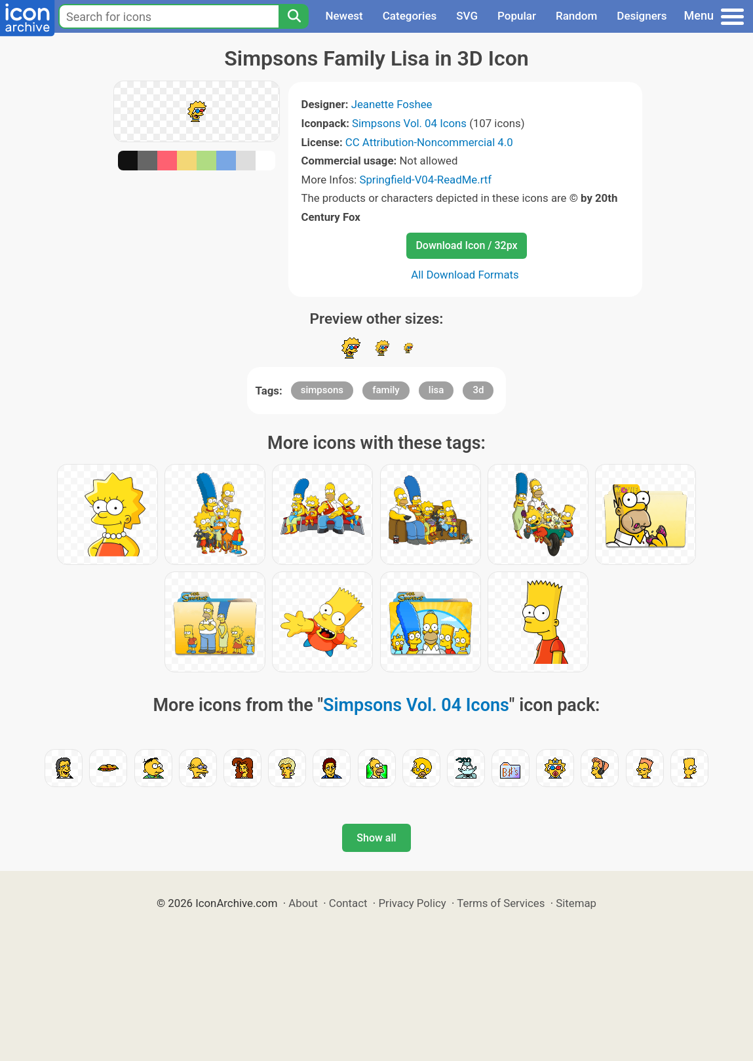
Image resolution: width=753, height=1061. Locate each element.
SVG (467, 15)
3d (478, 390)
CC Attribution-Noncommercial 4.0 (429, 142)
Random (576, 15)
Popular (516, 15)
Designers (641, 15)
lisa (436, 390)
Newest (343, 15)
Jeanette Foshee (392, 104)
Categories (410, 15)
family (385, 390)
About (303, 903)
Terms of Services (501, 903)
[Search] (294, 16)
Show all (376, 838)
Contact (348, 903)
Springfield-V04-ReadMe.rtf (425, 179)
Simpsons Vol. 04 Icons (409, 123)
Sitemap (576, 903)
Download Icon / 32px (466, 245)
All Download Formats (465, 274)
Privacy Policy (412, 903)
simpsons (322, 390)
